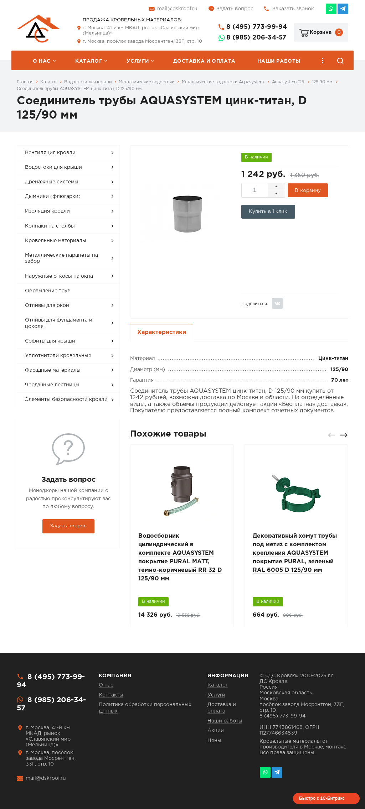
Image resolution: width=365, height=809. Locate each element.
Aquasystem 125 (288, 82)
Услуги (138, 61)
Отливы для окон (47, 305)
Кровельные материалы (55, 241)
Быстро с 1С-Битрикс (322, 798)
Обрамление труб (48, 291)
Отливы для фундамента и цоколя (58, 323)
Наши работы (278, 61)
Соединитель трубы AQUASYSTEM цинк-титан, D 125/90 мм (79, 89)
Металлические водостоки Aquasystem (223, 82)
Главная (25, 82)
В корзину (308, 190)
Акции (215, 731)
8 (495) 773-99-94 (256, 27)
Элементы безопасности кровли (66, 399)
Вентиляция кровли (50, 153)
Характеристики (161, 332)
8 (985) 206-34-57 (256, 38)
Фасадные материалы (53, 370)
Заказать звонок (293, 9)
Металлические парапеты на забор (61, 258)
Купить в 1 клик (268, 211)
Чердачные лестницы (52, 385)
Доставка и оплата (204, 61)
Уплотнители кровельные (58, 356)
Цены (214, 740)
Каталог (88, 61)
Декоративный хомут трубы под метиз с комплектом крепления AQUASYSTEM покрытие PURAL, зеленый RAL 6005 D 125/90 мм (295, 553)
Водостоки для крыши (88, 82)
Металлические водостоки (147, 82)
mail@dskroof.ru (177, 9)
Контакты (111, 695)
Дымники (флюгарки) (53, 196)
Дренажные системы (51, 182)
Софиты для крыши (50, 341)
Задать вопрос (234, 9)
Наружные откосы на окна (59, 276)
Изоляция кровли (47, 211)
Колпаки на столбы (50, 226)
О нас (42, 61)
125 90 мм (322, 82)
